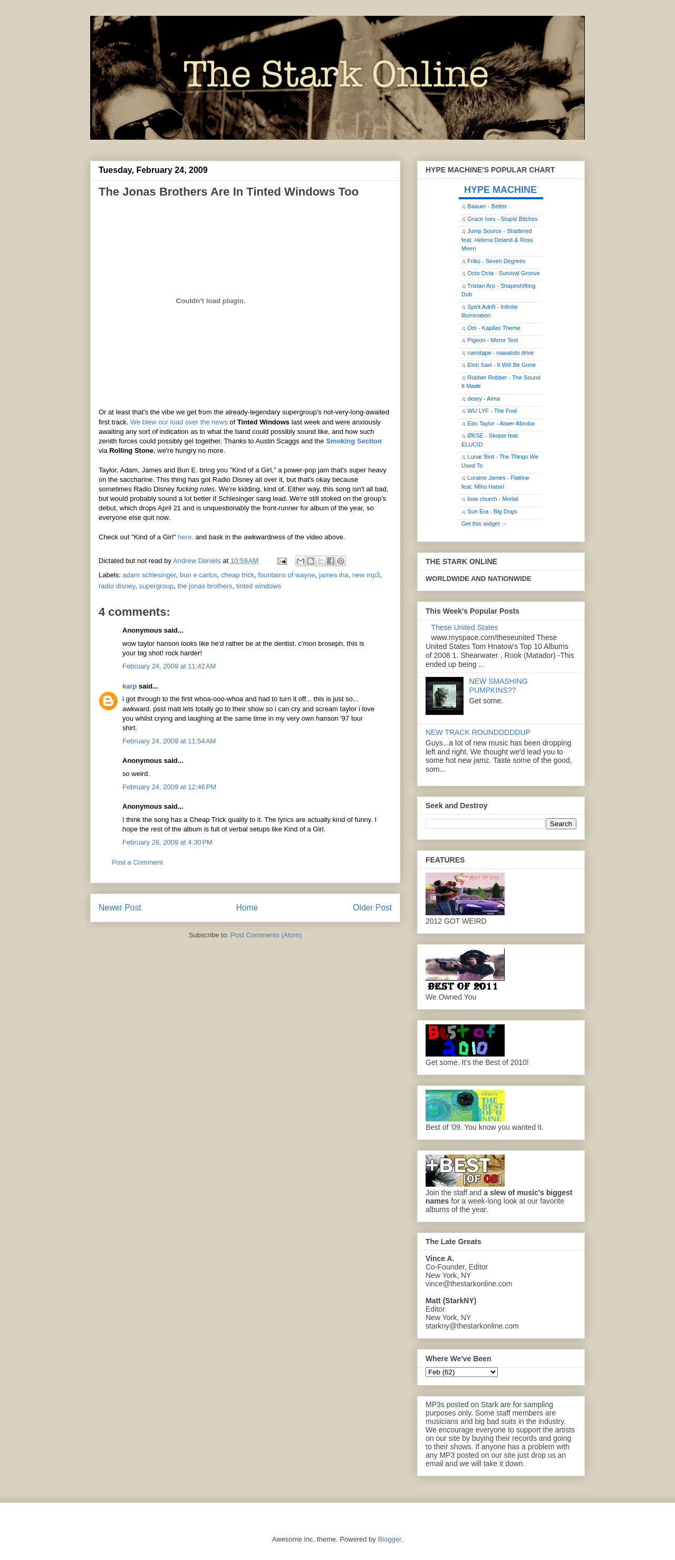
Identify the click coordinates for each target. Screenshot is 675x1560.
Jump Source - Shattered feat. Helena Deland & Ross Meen (497, 239)
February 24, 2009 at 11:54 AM (169, 741)
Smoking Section (353, 441)
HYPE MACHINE (500, 190)
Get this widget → (484, 523)
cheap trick (237, 575)
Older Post (372, 907)
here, (186, 537)
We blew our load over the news (179, 422)
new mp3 (366, 575)
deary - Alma (483, 398)
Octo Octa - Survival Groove (503, 273)
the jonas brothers (204, 586)
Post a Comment (137, 862)
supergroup (156, 586)
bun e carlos (198, 575)
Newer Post (120, 907)
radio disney (117, 586)
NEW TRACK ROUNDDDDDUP (478, 732)
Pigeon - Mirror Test (492, 340)
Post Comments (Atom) (266, 935)
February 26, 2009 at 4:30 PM (167, 842)
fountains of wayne (286, 575)
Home (247, 907)
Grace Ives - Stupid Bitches (502, 219)
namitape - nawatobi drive (500, 353)
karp (129, 686)
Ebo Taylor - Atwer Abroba (500, 423)
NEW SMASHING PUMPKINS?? (498, 685)
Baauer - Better (487, 206)
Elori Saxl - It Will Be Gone (501, 365)
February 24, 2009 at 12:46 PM (169, 787)
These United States (464, 627)
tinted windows (258, 586)
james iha (334, 575)
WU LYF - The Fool (492, 411)
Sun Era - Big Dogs (492, 511)
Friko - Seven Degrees (496, 261)
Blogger (389, 1539)
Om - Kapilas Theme (493, 328)
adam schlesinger (149, 575)
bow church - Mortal (492, 499)
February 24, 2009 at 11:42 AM (169, 666)
